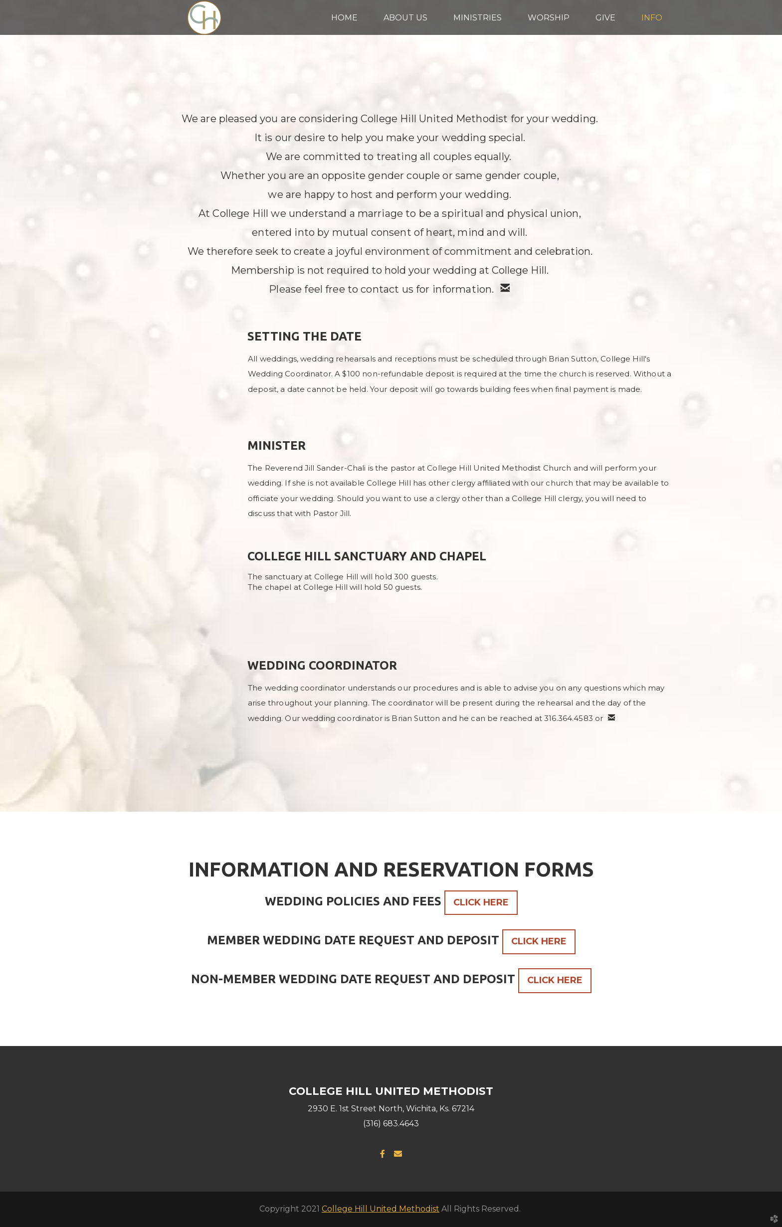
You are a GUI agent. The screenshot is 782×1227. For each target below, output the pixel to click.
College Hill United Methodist (380, 1209)
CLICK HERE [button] (481, 902)
